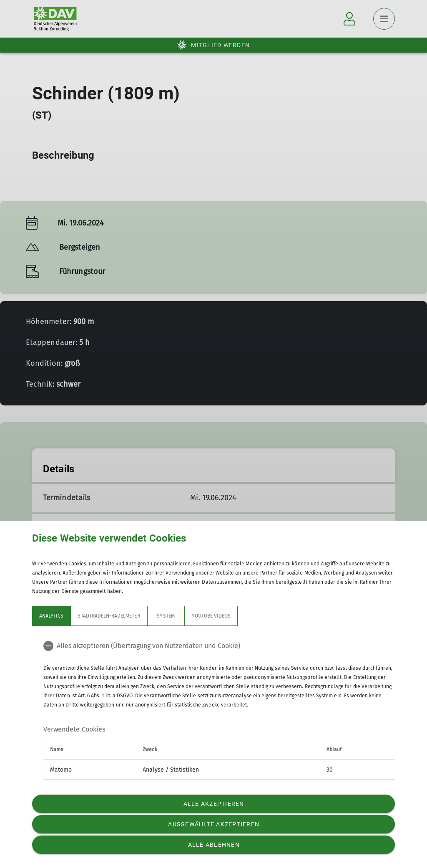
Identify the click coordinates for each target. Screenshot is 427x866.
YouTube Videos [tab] (211, 616)
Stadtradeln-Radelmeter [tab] (109, 616)
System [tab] (165, 616)
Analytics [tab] (51, 616)
